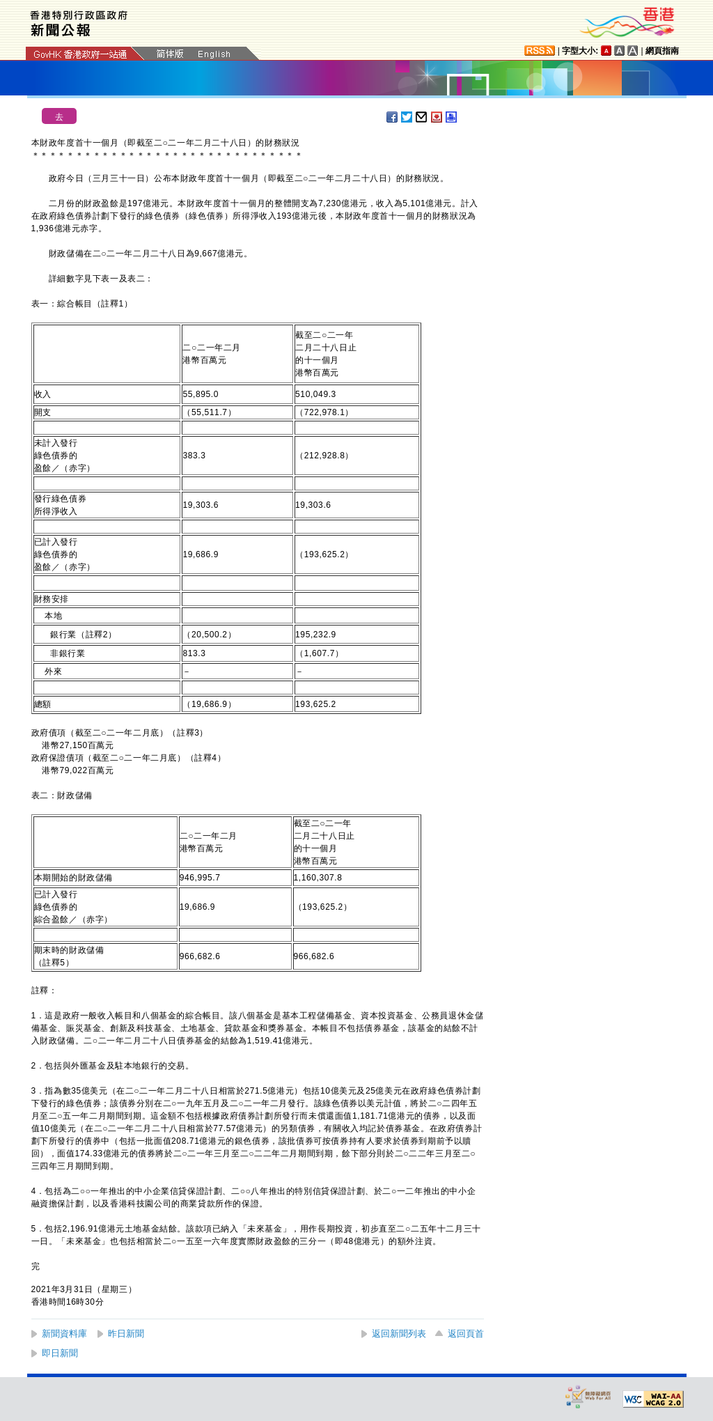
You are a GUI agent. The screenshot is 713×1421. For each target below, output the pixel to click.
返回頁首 (466, 1333)
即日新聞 (60, 1353)
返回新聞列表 (399, 1333)
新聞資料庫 (64, 1333)
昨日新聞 (126, 1333)
